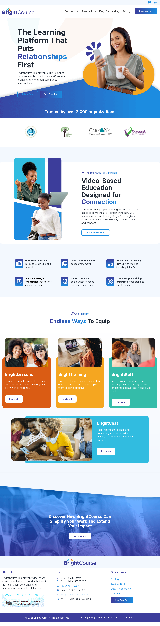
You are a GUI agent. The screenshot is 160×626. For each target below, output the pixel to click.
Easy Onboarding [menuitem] (121, 588)
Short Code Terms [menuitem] (124, 617)
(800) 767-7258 (70, 585)
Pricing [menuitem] (115, 579)
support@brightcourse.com (76, 594)
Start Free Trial (146, 11)
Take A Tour (28, 94)
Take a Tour (89, 11)
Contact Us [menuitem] (117, 593)
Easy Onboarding (109, 11)
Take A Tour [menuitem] (118, 583)
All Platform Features (96, 232)
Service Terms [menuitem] (105, 617)
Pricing (126, 11)
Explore (14, 399)
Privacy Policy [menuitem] (88, 617)
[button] (72, 11)
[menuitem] (153, 2)
